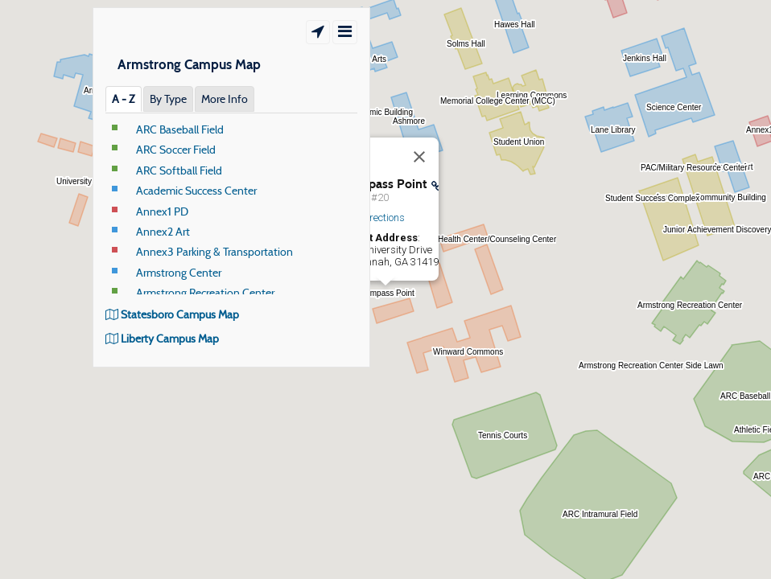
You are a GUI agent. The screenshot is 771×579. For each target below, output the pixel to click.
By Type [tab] (168, 99)
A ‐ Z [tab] (123, 99)
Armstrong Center (178, 272)
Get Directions (373, 217)
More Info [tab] (224, 99)
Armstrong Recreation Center (205, 292)
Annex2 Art (163, 231)
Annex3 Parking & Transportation (214, 251)
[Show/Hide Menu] (344, 32)
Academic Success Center (196, 190)
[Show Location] (318, 32)
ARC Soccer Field (176, 149)
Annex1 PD (162, 211)
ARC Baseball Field (180, 129)
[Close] (419, 157)
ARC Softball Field (179, 170)
